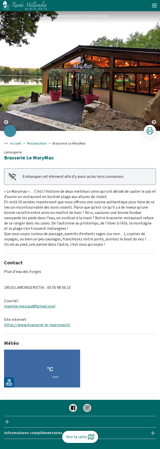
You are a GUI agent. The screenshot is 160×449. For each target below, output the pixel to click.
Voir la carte (80, 437)
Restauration (37, 143)
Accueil (15, 143)
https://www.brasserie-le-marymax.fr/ (37, 325)
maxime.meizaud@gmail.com (29, 306)
